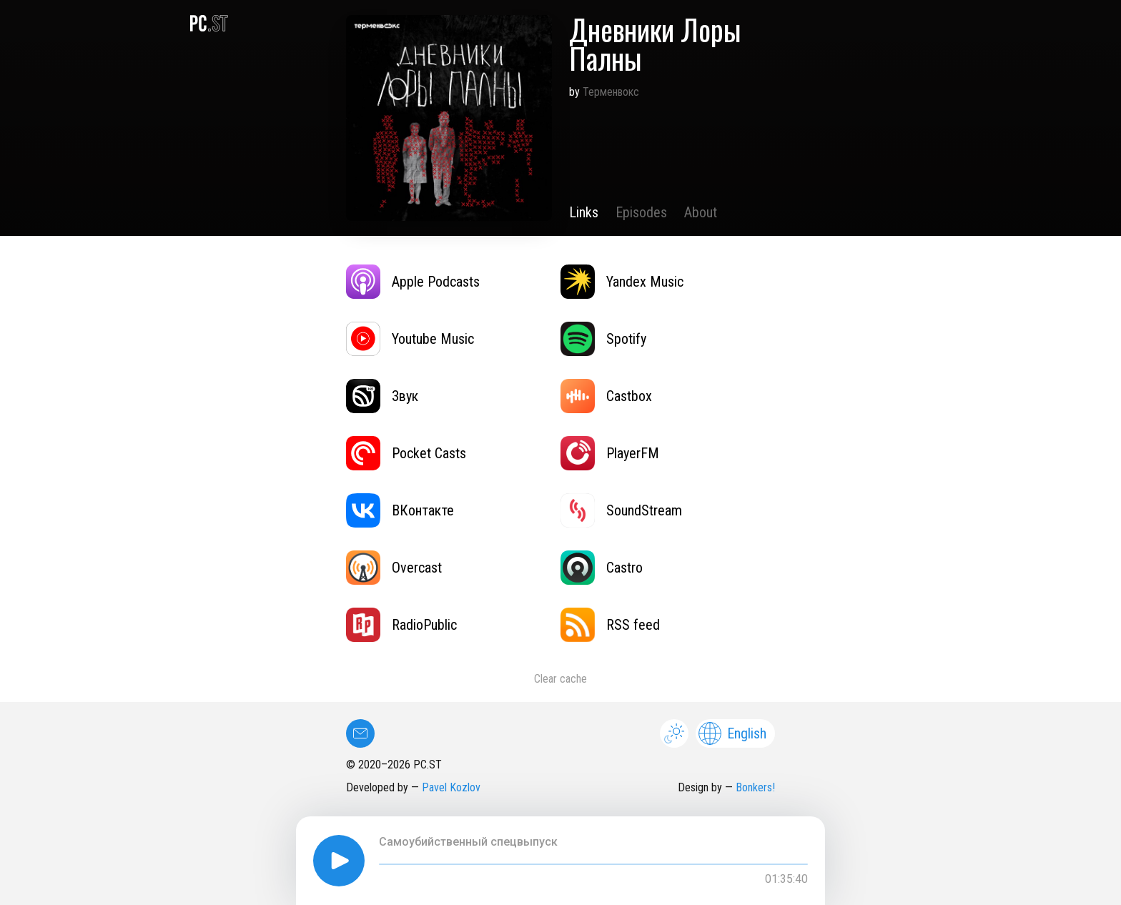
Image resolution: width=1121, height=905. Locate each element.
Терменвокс (611, 92)
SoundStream (621, 510)
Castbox (606, 396)
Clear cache (560, 679)
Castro (601, 567)
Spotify (603, 339)
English (732, 733)
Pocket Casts (406, 453)
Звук (382, 396)
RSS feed (610, 625)
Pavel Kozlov (451, 787)
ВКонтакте (400, 510)
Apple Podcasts (413, 281)
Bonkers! (755, 787)
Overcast (394, 567)
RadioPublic (401, 625)
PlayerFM (609, 453)
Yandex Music (621, 281)
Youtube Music (410, 339)
